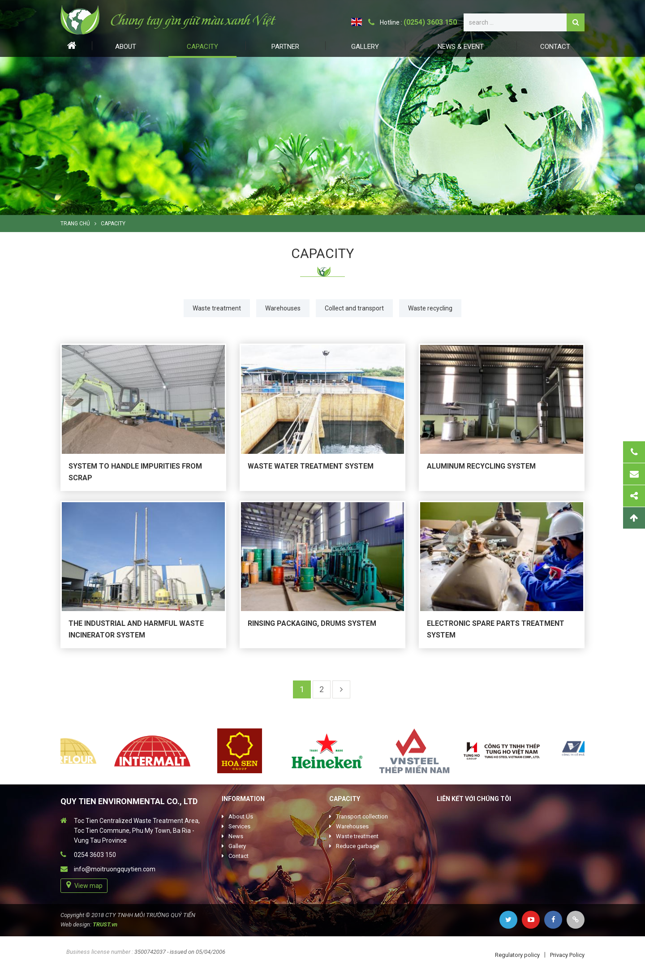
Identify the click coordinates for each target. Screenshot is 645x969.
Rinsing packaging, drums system (312, 623)
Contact (555, 47)
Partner (285, 47)
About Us (240, 816)
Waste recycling (430, 308)
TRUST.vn (105, 924)
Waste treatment (217, 308)
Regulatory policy (517, 955)
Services (239, 826)
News (235, 836)
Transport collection (362, 816)
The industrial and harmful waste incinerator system (136, 629)
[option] (322, 107)
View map (88, 885)
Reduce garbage (357, 846)
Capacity (202, 47)
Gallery (365, 47)
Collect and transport (354, 308)
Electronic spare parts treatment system (495, 629)
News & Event (461, 47)
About (125, 47)
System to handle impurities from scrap (135, 472)
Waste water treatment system (311, 466)
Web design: (75, 924)
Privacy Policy (567, 955)
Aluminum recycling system (481, 466)
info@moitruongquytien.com (114, 869)
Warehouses (283, 308)
